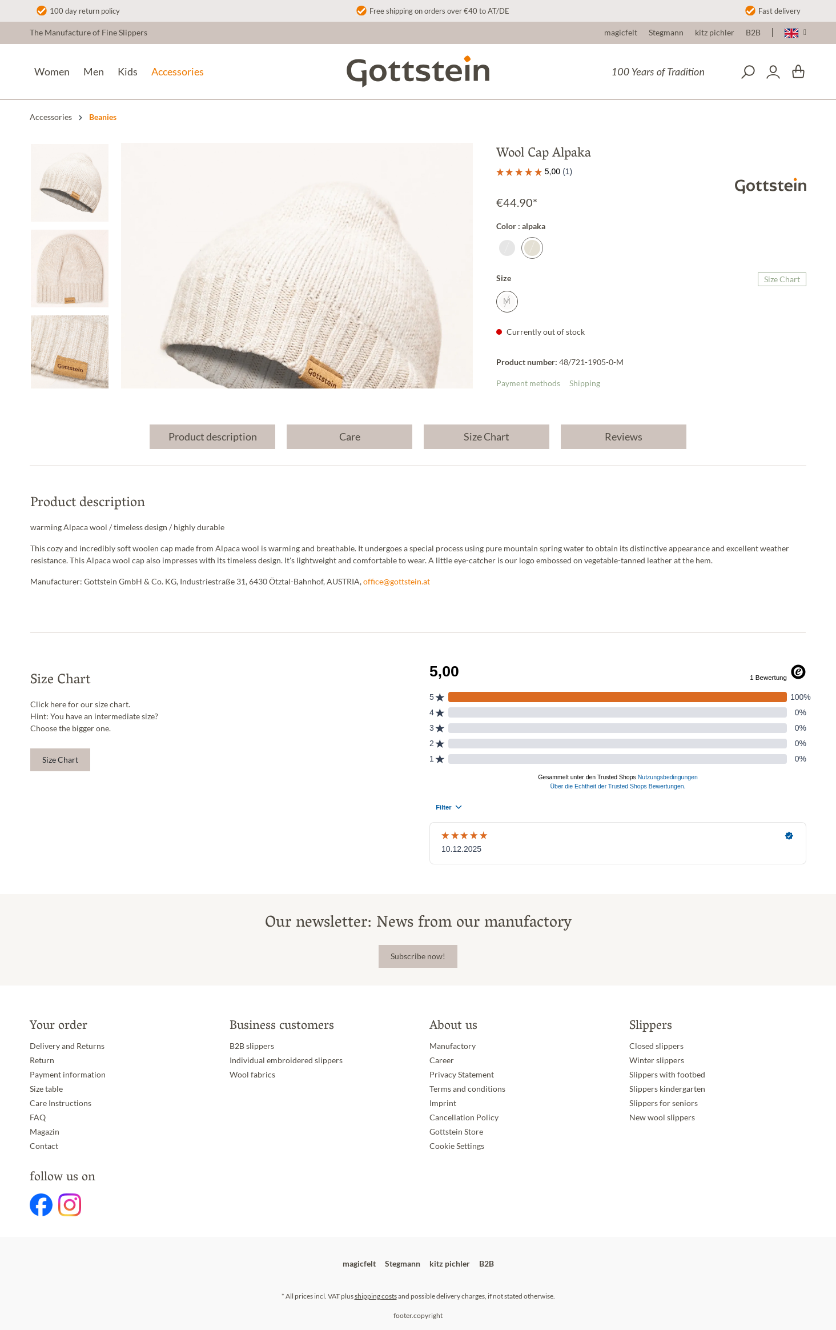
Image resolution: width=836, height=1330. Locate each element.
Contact (44, 1146)
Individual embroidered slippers (286, 1060)
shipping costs (376, 1296)
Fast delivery (779, 11)
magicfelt (620, 32)
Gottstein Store (456, 1131)
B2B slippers (252, 1046)
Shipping (584, 383)
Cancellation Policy (464, 1117)
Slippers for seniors (663, 1103)
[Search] (748, 72)
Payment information (68, 1074)
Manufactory (452, 1046)
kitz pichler (714, 32)
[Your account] (773, 72)
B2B (753, 32)
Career (441, 1060)
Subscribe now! (418, 956)
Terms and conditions (467, 1088)
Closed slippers (656, 1046)
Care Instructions (60, 1103)
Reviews (623, 436)
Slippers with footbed (667, 1074)
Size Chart (782, 279)
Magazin (44, 1131)
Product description (212, 436)
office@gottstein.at (396, 581)
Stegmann (666, 32)
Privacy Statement (461, 1074)
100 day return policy (85, 11)
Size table (46, 1088)
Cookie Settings (456, 1146)
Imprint (442, 1103)
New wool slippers (662, 1117)
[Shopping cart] (798, 72)
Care (349, 436)
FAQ (38, 1117)
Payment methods (528, 383)
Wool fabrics (252, 1074)
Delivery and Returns (67, 1046)
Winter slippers (656, 1060)
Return (42, 1060)
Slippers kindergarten (667, 1088)
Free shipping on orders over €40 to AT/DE (439, 11)
